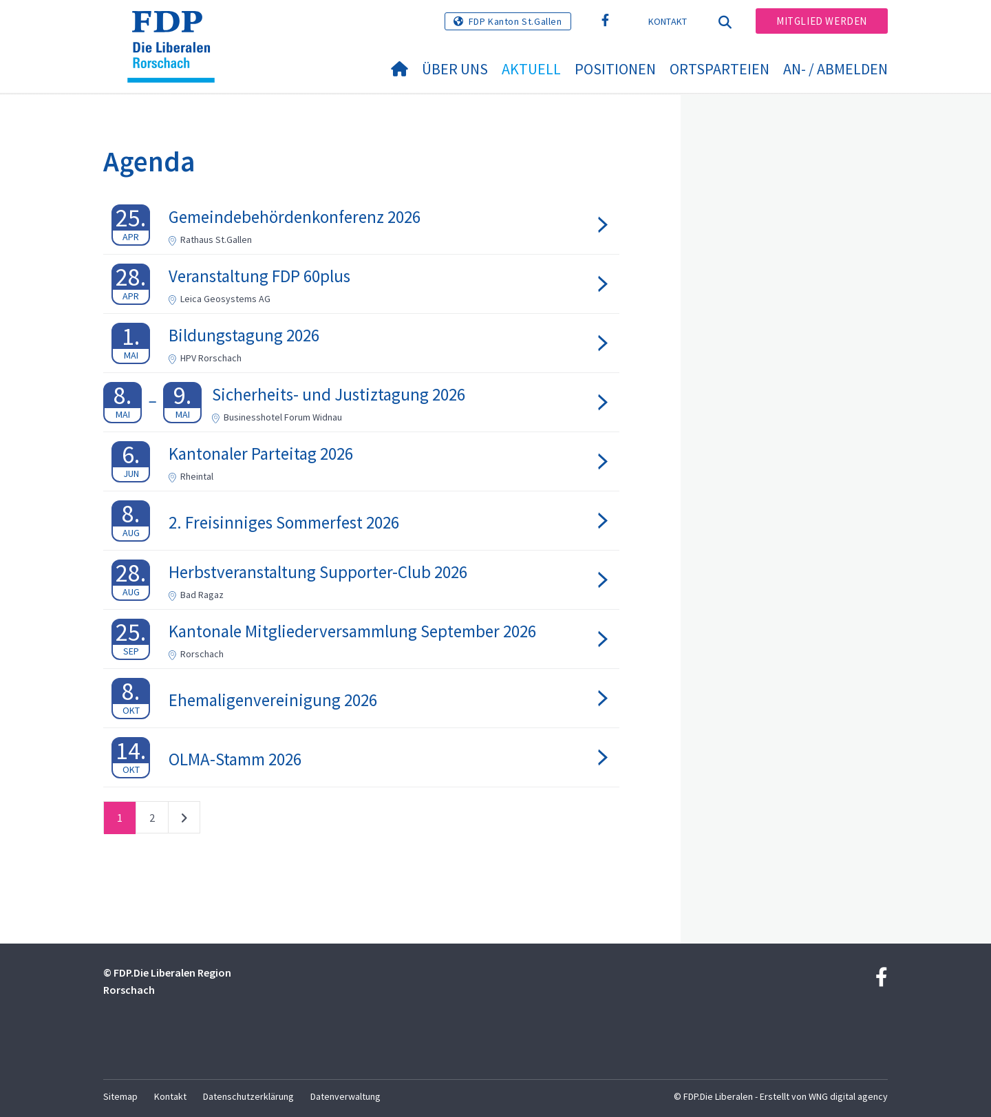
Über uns (455, 68)
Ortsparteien (719, 68)
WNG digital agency (848, 1096)
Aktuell (531, 68)
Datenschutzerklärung (248, 1096)
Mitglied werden (821, 21)
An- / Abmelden (835, 68)
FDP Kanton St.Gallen (515, 21)
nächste (184, 820)
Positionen (615, 68)
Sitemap (120, 1096)
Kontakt (668, 21)
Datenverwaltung (345, 1096)
